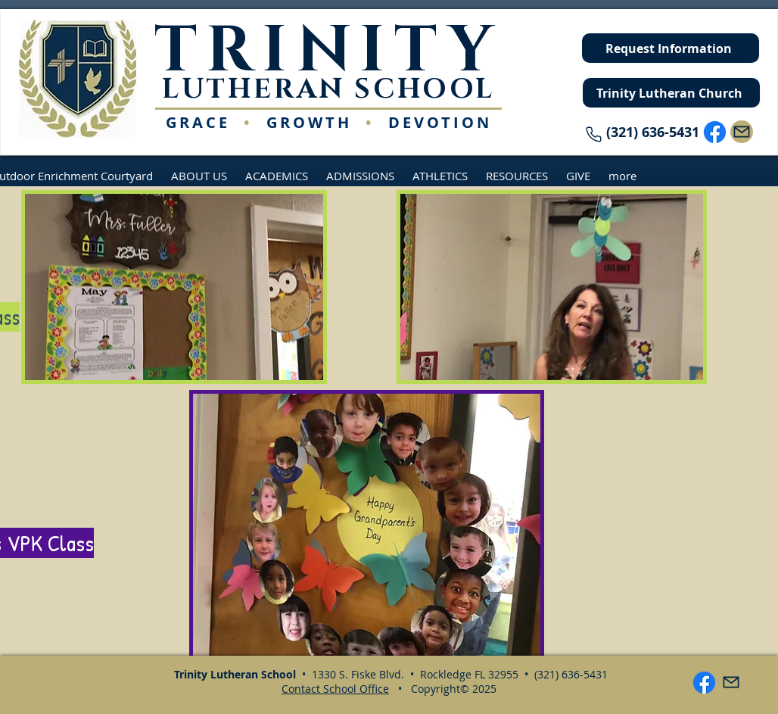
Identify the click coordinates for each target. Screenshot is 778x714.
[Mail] (741, 131)
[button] (199, 175)
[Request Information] (670, 48)
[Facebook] (715, 132)
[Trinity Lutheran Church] (671, 93)
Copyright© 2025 (453, 688)
